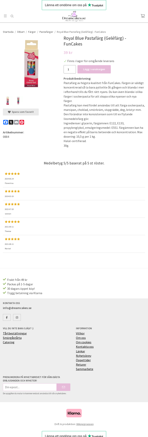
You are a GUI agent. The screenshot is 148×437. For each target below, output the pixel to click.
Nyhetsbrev (83, 356)
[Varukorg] (142, 16)
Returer (81, 364)
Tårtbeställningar (15, 333)
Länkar (80, 351)
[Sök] (12, 16)
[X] (11, 122)
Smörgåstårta (12, 338)
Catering (8, 342)
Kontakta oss (85, 347)
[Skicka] (63, 387)
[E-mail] (16, 122)
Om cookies (83, 342)
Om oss (81, 338)
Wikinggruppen (85, 424)
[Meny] (5, 16)
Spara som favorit (21, 112)
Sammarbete (84, 369)
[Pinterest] (21, 122)
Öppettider (83, 360)
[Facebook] (5, 122)
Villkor (80, 333)
